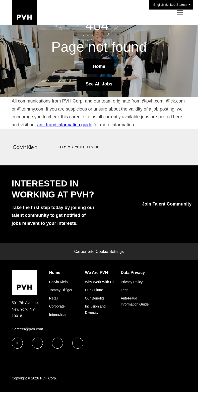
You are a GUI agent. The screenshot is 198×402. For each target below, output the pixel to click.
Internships (57, 315)
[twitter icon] (57, 343)
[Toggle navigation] (180, 12)
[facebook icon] (17, 343)
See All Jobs (99, 83)
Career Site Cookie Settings (99, 251)
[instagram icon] (77, 343)
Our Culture (94, 290)
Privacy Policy (132, 282)
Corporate (57, 306)
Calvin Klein (58, 282)
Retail (53, 298)
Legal (125, 290)
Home (99, 66)
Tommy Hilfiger (61, 290)
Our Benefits (94, 298)
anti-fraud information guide (64, 124)
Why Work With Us (99, 282)
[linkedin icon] (37, 343)
